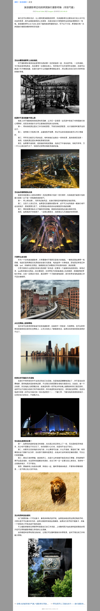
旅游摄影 (23, 2)
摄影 (16, 2)
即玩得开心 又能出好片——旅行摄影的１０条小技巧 (73, 604)
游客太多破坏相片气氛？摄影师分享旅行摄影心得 (36, 604)
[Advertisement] (50, 43)
